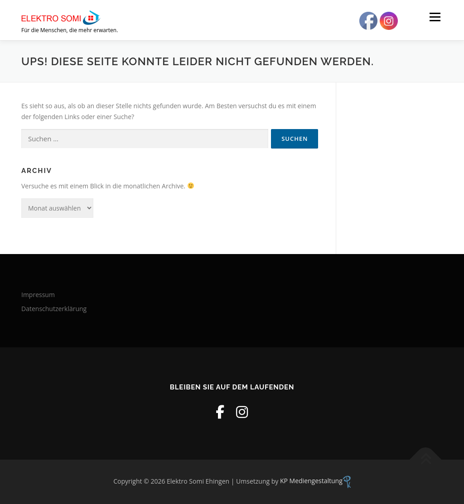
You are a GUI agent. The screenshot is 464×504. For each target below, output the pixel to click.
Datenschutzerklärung (54, 308)
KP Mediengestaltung (315, 480)
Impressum (38, 294)
